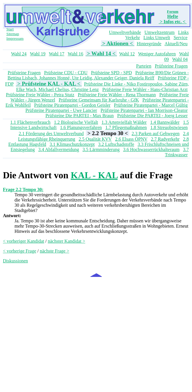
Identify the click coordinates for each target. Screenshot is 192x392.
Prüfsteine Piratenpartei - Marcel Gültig (151, 105)
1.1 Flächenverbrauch (30, 122)
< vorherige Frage (19, 250)
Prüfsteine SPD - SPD (111, 72)
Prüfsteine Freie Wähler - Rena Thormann (117, 94)
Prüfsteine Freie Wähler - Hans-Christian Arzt (145, 89)
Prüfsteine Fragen (171, 65)
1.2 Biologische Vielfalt (76, 122)
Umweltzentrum (159, 32)
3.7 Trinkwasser (177, 152)
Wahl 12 (127, 53)
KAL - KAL (94, 175)
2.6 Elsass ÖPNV (131, 139)
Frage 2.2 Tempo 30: (23, 189)
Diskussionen (15, 260)
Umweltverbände (125, 32)
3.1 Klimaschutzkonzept (72, 144)
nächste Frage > (54, 250)
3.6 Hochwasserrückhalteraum (151, 149)
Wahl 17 (56, 53)
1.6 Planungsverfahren (81, 127)
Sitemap (12, 34)
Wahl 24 (18, 53)
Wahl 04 (180, 59)
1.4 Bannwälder (165, 122)
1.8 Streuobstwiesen (169, 127)
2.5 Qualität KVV (95, 139)
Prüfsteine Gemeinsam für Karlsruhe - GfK (99, 99)
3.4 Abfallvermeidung (58, 149)
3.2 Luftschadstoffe (116, 144)
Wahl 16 (75, 53)
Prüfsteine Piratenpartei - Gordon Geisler (72, 105)
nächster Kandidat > (66, 241)
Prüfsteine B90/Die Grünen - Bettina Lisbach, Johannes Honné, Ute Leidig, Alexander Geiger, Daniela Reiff (98, 75)
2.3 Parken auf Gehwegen (156, 133)
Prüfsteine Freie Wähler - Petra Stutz (40, 94)
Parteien (143, 65)
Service (180, 37)
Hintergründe (149, 43)
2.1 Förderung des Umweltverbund (51, 133)
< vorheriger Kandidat (23, 241)
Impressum (14, 38)
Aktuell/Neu (175, 43)
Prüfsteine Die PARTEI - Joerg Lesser (152, 115)
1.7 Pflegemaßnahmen (126, 127)
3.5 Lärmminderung (100, 149)
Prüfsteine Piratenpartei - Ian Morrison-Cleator (144, 110)
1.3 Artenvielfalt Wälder (124, 122)
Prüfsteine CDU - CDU (66, 72)
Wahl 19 (37, 53)
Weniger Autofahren (157, 53)
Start (10, 29)
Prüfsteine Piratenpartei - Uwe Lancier (61, 110)
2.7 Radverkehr (165, 139)
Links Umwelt (156, 37)
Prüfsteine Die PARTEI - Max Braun (80, 115)
